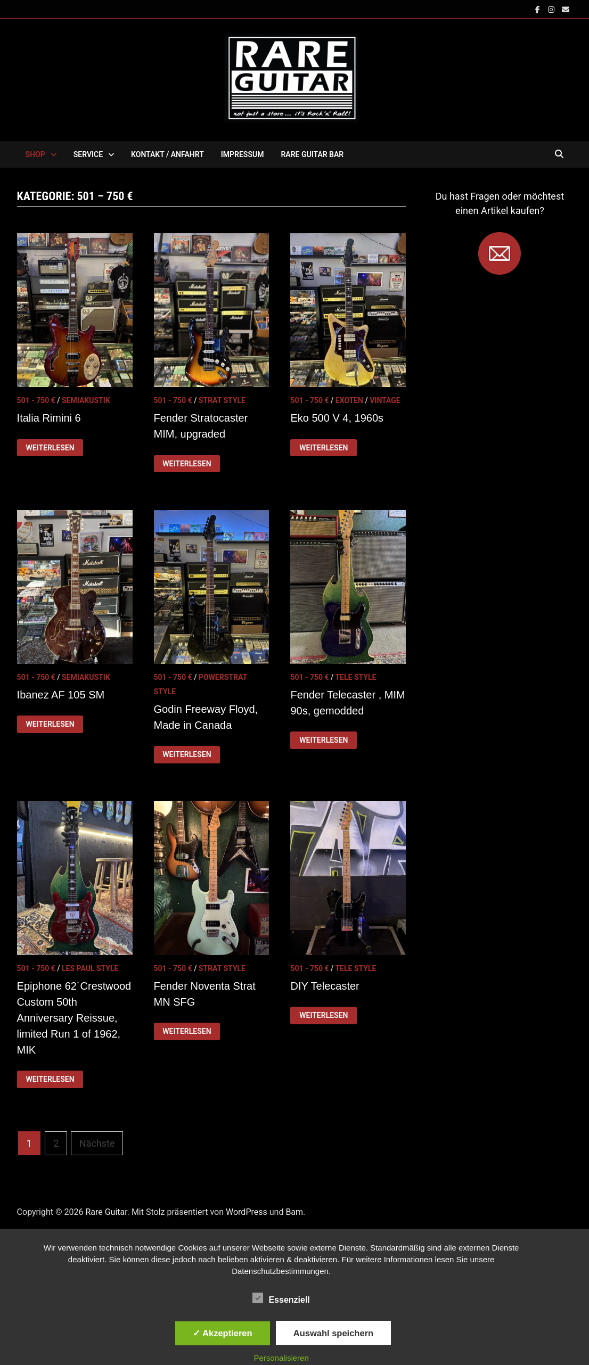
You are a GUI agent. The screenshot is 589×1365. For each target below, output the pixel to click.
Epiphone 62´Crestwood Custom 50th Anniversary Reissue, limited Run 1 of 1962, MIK (74, 1018)
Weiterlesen (49, 448)
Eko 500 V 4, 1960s (336, 418)
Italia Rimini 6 (49, 418)
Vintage (385, 400)
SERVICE (88, 154)
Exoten (349, 400)
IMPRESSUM (242, 154)
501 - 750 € (36, 400)
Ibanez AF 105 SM (61, 695)
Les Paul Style (90, 968)
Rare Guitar (106, 1212)
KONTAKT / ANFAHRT (167, 154)
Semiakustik (86, 400)
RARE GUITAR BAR (312, 154)
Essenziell (280, 1298)
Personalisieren (280, 1357)
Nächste (97, 1143)
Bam (294, 1212)
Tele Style (355, 677)
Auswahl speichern (333, 1333)
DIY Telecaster (324, 986)
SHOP (35, 154)
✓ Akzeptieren (222, 1333)
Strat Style (222, 400)
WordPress (246, 1212)
